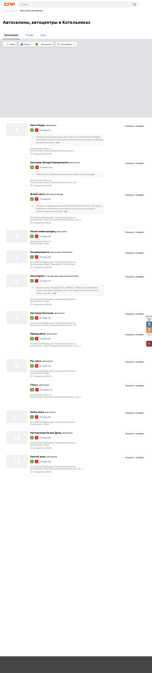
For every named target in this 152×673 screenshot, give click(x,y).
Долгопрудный (14, 441)
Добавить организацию (135, 662)
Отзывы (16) (46, 96)
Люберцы (12, 427)
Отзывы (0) (45, 165)
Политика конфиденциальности (42, 671)
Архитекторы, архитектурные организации (102, 431)
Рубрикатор (9, 662)
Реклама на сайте (47, 662)
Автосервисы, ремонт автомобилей (98, 427)
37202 (149, 331)
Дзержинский (14, 438)
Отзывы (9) (45, 128)
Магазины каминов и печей (93, 444)
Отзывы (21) (46, 319)
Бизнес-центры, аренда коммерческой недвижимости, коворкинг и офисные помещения (112, 435)
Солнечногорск (14, 431)
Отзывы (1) (45, 210)
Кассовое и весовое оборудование (97, 440)
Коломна (11, 434)
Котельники (9, 11)
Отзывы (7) (45, 59)
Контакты (68, 662)
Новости (27, 662)
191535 (149, 325)
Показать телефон (134, 54)
